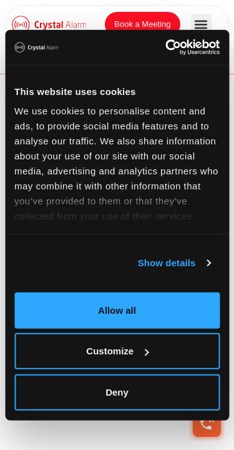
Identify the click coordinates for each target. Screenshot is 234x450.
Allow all (117, 309)
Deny (117, 391)
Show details (167, 263)
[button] (201, 24)
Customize (117, 351)
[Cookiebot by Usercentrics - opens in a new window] (167, 47)
